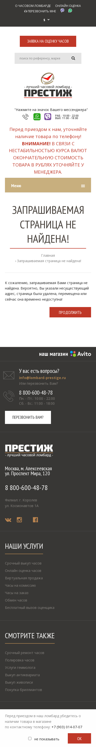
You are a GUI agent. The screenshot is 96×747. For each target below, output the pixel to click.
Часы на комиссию (20, 585)
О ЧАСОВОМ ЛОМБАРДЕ (33, 6)
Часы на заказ (16, 592)
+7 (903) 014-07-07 (66, 727)
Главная (48, 255)
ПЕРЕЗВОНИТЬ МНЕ (40, 11)
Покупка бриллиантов (23, 689)
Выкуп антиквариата (22, 675)
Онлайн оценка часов (23, 570)
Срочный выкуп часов (23, 563)
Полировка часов (19, 660)
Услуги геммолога (20, 667)
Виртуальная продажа (24, 578)
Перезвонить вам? (28, 417)
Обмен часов (16, 600)
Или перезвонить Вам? (38, 383)
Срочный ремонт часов (24, 652)
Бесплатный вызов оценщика (29, 607)
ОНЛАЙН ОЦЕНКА (68, 6)
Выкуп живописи (19, 682)
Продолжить (70, 312)
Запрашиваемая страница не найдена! (49, 260)
